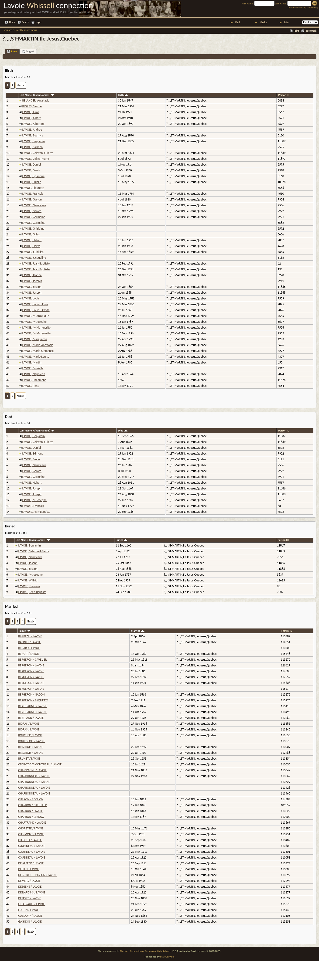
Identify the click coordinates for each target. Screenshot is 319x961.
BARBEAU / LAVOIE (30, 636)
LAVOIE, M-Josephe (34, 322)
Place (12, 51)
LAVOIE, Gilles (31, 234)
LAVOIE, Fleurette (33, 188)
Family (25, 630)
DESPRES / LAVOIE (29, 898)
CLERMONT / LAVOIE (31, 834)
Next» (20, 85)
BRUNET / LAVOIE (29, 759)
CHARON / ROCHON (30, 799)
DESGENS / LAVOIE (29, 887)
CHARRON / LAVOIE (30, 811)
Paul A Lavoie (167, 956)
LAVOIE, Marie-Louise (35, 357)
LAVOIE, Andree (32, 130)
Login (38, 22)
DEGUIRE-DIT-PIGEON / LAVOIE (37, 875)
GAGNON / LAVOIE (29, 922)
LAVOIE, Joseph (31, 287)
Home (12, 22)
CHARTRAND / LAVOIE (32, 823)
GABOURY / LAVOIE (30, 916)
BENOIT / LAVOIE (28, 654)
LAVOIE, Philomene (34, 380)
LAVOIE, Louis (30, 298)
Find (237, 22)
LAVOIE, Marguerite (34, 339)
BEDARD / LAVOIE (29, 648)
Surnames (312, 7)
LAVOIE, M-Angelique (35, 316)
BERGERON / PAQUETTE (33, 700)
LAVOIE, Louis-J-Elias (35, 304)
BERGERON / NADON (31, 694)
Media (263, 22)
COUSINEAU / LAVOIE (31, 846)
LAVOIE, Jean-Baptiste (36, 263)
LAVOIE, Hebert (32, 240)
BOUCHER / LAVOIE (30, 735)
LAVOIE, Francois (32, 194)
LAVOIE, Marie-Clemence (38, 351)
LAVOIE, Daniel (31, 164)
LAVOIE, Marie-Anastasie (37, 345)
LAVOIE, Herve (31, 246)
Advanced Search (296, 7)
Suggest (28, 51)
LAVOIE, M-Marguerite (36, 327)
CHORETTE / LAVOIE (30, 828)
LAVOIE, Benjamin (33, 141)
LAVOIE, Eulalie (31, 182)
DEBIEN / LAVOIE (28, 869)
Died (122, 430)
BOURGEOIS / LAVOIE (31, 741)
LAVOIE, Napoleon (33, 374)
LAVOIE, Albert (31, 118)
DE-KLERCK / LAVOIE (31, 863)
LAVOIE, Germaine (33, 217)
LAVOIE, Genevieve (34, 205)
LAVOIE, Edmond (32, 453)
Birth (123, 95)
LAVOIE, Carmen (32, 147)
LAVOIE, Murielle (33, 368)
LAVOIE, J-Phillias (33, 252)
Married (137, 630)
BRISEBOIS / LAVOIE (30, 747)
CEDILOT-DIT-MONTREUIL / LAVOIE (40, 764)
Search (25, 22)
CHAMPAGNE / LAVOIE (32, 770)
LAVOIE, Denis (31, 170)
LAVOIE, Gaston (32, 199)
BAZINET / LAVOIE (29, 642)
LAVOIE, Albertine (33, 124)
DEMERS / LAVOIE (29, 881)
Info (286, 22)
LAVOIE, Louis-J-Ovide (36, 310)
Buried (122, 540)
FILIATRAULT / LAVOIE (31, 904)
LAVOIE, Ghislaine (33, 229)
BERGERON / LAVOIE (31, 665)
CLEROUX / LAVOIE (30, 840)
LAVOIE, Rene (30, 386)
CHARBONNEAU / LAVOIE (34, 776)
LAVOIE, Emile (31, 459)
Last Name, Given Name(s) (37, 95)
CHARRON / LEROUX (31, 817)
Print (296, 30)
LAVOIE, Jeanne (32, 275)
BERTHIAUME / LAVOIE (32, 706)
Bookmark (310, 30)
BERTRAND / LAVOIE (31, 718)
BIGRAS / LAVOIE (28, 724)
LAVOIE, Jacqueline (34, 258)
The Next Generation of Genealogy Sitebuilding (144, 951)
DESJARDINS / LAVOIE (31, 892)
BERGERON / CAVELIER (32, 660)
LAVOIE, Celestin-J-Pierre (37, 153)
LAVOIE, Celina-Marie (35, 159)
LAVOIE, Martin (31, 362)
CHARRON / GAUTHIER (32, 805)
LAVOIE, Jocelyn (32, 281)
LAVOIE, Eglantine (33, 176)
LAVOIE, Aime (30, 112)
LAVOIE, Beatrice (32, 135)
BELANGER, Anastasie (35, 100)
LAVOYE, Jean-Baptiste (36, 512)
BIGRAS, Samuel (32, 106)
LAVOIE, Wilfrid (28, 580)
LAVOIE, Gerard (31, 211)
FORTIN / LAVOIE (28, 910)
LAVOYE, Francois (33, 506)
